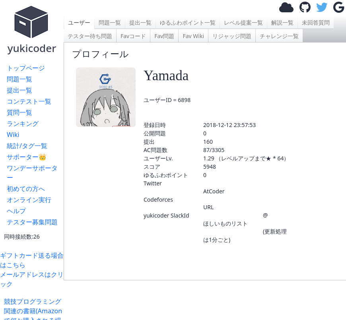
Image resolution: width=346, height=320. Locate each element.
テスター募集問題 (32, 222)
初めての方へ (26, 188)
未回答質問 (316, 22)
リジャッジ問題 (231, 36)
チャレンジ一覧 (279, 36)
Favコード (133, 36)
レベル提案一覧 (243, 22)
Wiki (13, 134)
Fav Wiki (193, 36)
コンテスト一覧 (29, 101)
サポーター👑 (27, 156)
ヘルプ (16, 210)
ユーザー (79, 22)
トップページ (26, 68)
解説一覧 (282, 22)
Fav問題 (164, 36)
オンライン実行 (29, 199)
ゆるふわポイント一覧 (188, 22)
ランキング (23, 123)
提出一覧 (19, 90)
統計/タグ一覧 (27, 145)
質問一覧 (19, 112)
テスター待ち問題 (90, 36)
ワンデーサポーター (32, 173)
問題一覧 (19, 79)
